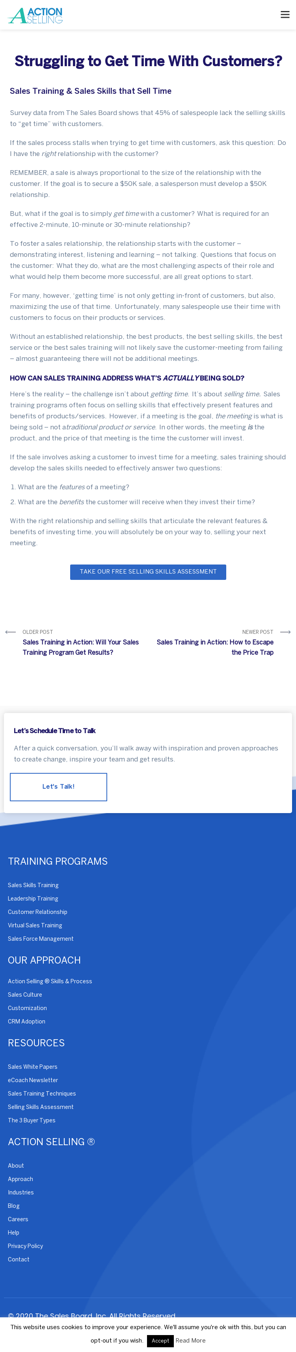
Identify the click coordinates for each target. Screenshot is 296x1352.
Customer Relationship (37, 912)
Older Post (82, 644)
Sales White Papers (33, 1067)
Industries (21, 1193)
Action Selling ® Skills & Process (50, 981)
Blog (14, 1206)
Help (13, 1233)
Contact (19, 1260)
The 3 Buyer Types (32, 1121)
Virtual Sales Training (35, 926)
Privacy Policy (25, 1246)
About (16, 1166)
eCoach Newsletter (33, 1080)
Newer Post (214, 644)
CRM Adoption (26, 1022)
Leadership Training (33, 899)
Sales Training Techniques (42, 1094)
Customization (27, 1008)
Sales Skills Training (33, 885)
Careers (18, 1219)
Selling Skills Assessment (41, 1107)
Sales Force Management (41, 939)
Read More (190, 1341)
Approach (20, 1179)
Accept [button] (160, 1341)
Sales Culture (25, 995)
